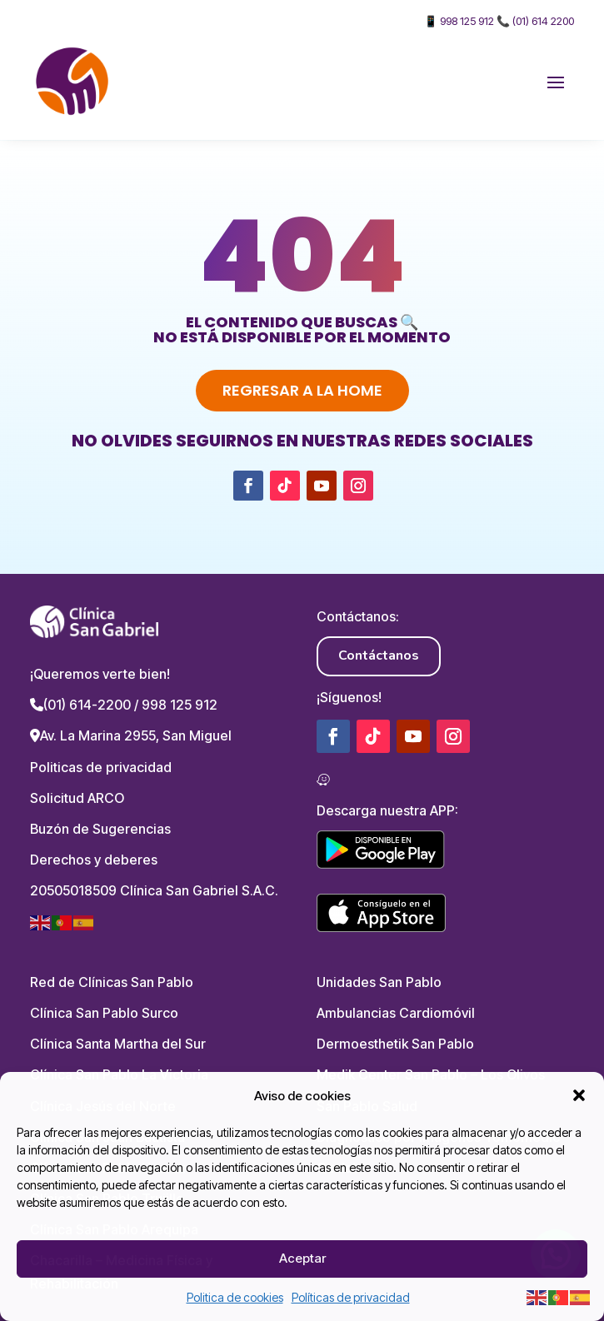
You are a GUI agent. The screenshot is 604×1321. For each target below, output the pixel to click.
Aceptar (302, 1258)
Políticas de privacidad (351, 1297)
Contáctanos (378, 655)
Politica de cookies (235, 1297)
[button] (579, 1095)
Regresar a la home (302, 390)
